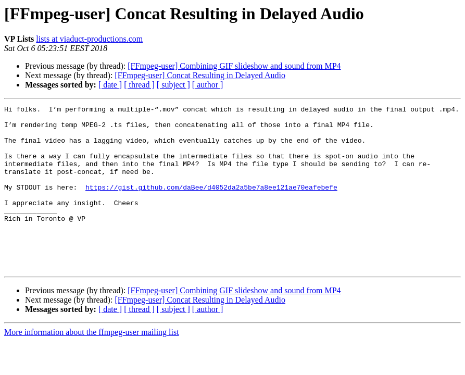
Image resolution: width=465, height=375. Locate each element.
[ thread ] (139, 84)
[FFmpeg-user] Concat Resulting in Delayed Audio (200, 75)
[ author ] (207, 84)
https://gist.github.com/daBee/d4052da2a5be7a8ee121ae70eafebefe (211, 204)
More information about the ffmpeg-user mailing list (91, 364)
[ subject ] (173, 84)
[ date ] (110, 84)
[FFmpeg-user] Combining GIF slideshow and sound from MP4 (234, 65)
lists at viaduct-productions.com (89, 38)
